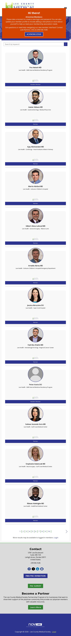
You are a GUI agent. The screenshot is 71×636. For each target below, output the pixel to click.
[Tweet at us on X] (33, 569)
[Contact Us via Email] (42, 569)
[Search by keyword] (34, 44)
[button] (65, 44)
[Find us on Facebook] (29, 569)
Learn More (35, 607)
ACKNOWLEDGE (34, 34)
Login (56, 538)
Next (66, 531)
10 (49, 531)
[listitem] (35, 68)
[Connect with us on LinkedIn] (37, 569)
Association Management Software (35, 625)
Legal (54, 632)
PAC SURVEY (35, 586)
